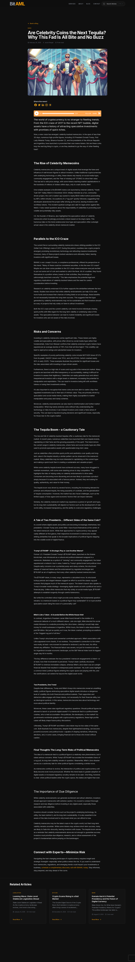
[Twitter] (39, 105)
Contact (96, 4)
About (80, 4)
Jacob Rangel (49, 42)
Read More (17, 919)
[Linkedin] (43, 105)
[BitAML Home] (17, 4)
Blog (88, 4)
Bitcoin (54, 893)
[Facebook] (35, 105)
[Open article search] (113, 3)
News (29, 28)
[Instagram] (46, 105)
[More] (50, 105)
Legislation (17, 893)
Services (72, 4)
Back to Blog (33, 23)
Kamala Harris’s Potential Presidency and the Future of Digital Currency (105, 899)
